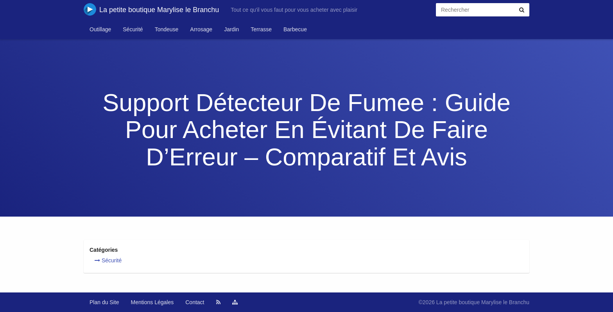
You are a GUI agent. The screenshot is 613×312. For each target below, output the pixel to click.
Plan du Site (104, 302)
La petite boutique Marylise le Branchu (151, 9)
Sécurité (133, 29)
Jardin (231, 29)
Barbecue (295, 29)
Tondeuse (167, 29)
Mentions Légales (152, 302)
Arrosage (201, 29)
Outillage (100, 29)
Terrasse (261, 29)
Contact (194, 302)
